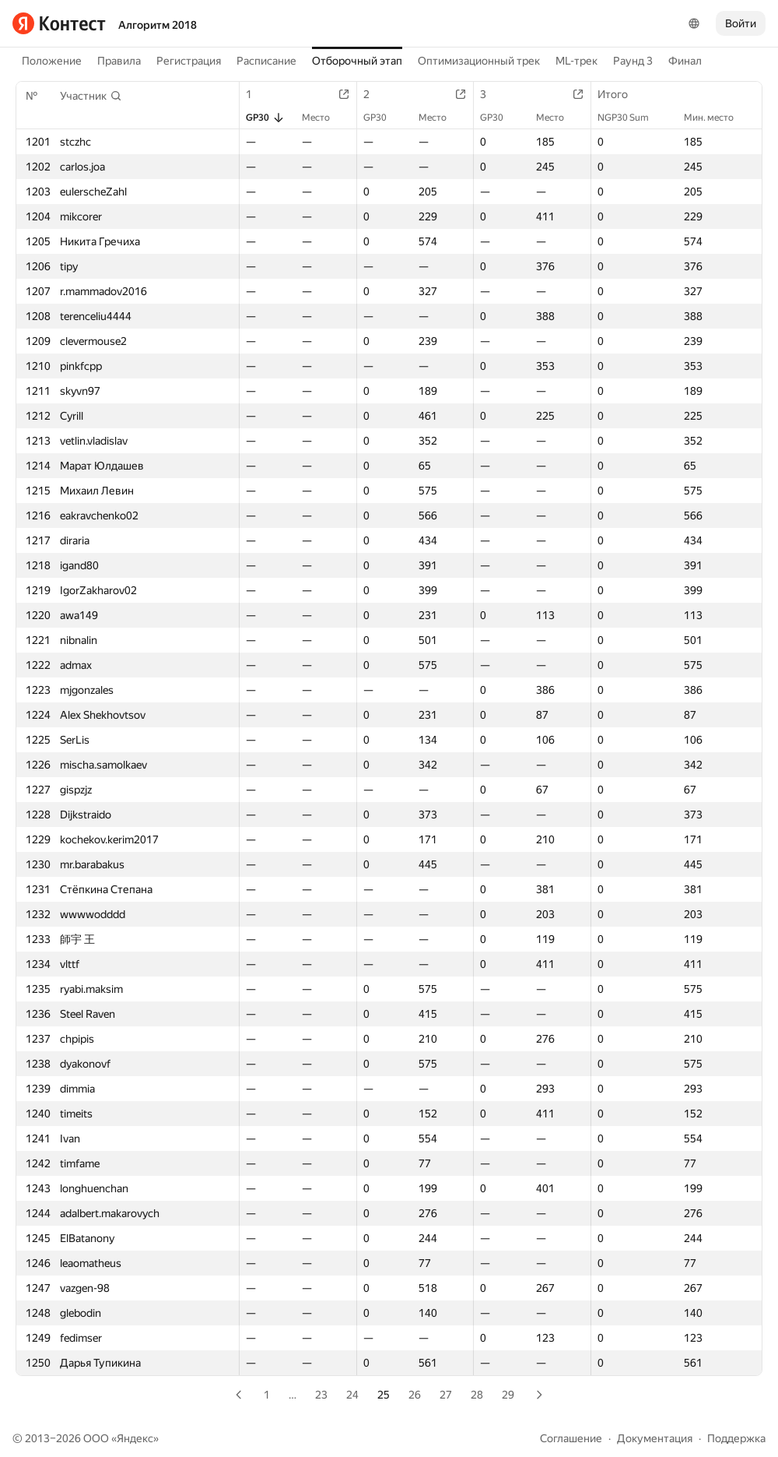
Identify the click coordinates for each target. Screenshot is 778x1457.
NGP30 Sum (631, 117)
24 (352, 1394)
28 (477, 1394)
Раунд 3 (633, 61)
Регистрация (188, 61)
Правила (119, 61)
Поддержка (736, 1438)
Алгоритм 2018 (157, 25)
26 (414, 1394)
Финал (685, 61)
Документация (654, 1438)
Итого (620, 94)
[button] (91, 96)
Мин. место (716, 117)
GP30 (265, 117)
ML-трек (576, 61)
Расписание (266, 61)
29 (508, 1394)
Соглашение (571, 1438)
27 (446, 1394)
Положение (52, 61)
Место (323, 117)
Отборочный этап (357, 61)
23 (321, 1394)
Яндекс (135, 1438)
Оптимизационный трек (479, 61)
